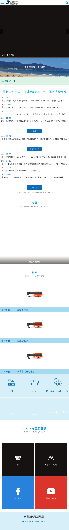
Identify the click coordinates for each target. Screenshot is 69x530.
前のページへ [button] (1, 31)
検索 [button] (67, 2)
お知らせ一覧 (34, 149)
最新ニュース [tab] (11, 91)
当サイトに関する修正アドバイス (35, 521)
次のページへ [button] (67, 31)
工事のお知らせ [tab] (34, 91)
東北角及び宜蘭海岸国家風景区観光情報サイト (12, 2)
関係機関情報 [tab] (57, 91)
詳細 (34, 131)
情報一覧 (34, 187)
